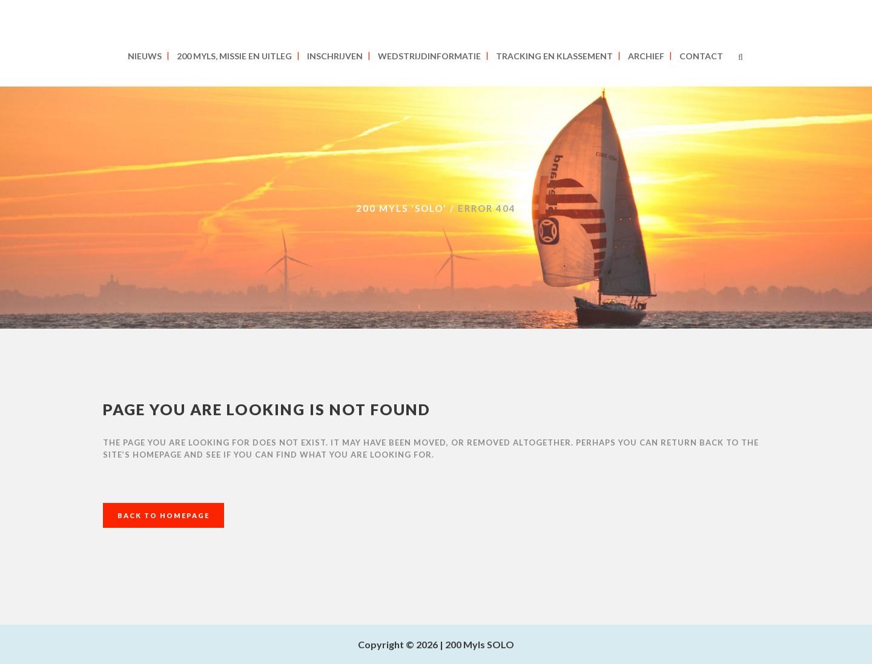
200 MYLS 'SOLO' (401, 208)
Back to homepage (163, 515)
